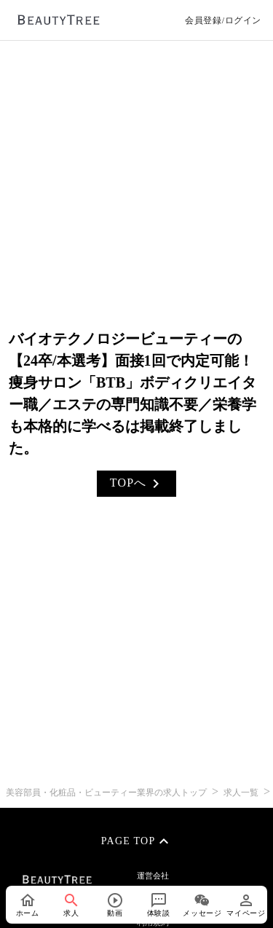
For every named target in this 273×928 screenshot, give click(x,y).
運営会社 (153, 875)
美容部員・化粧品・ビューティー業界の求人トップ (107, 792)
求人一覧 (241, 792)
